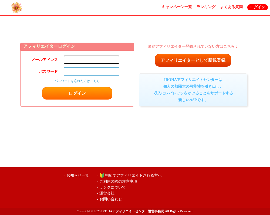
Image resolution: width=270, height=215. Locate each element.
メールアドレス (44, 60)
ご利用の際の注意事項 (118, 181)
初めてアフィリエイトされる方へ (133, 175)
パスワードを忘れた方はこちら (77, 81)
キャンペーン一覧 (177, 7)
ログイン (257, 7)
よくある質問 (231, 7)
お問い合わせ (110, 199)
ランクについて (112, 187)
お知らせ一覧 (77, 175)
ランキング (206, 7)
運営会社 (106, 193)
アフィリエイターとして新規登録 (193, 60)
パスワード (48, 72)
